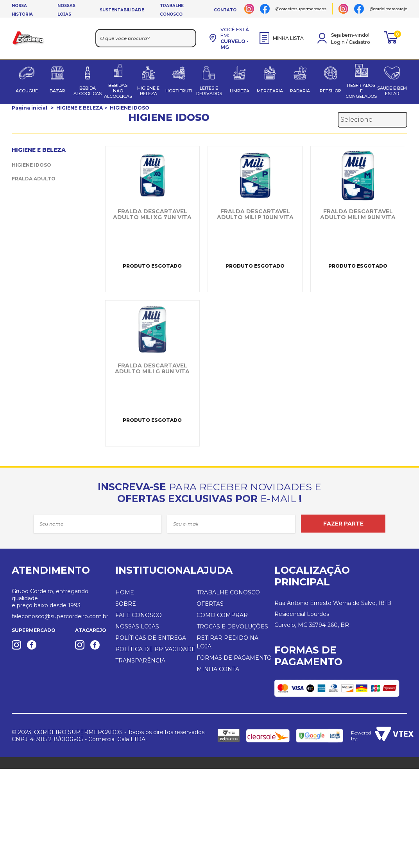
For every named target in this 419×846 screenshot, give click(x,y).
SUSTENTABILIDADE (122, 10)
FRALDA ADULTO (34, 179)
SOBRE (125, 603)
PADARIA (300, 91)
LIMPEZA (239, 91)
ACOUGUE (27, 91)
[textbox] (145, 38)
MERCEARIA (270, 91)
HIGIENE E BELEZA (148, 90)
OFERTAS (210, 603)
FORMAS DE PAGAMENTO (234, 657)
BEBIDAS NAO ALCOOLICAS (118, 91)
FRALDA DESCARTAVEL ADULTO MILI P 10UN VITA (255, 214)
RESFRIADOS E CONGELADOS (361, 91)
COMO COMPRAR (222, 615)
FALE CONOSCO (138, 615)
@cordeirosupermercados (301, 8)
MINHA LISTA (282, 38)
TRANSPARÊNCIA (140, 660)
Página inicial (29, 108)
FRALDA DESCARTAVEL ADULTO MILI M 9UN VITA (358, 214)
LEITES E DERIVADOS (209, 90)
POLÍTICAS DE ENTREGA (150, 637)
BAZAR (57, 91)
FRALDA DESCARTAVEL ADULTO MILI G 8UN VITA (152, 368)
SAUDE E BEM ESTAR (392, 90)
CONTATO (225, 10)
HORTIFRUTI (178, 91)
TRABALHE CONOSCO (228, 592)
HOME (124, 592)
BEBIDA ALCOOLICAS (87, 90)
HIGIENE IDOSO (129, 108)
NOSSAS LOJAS (137, 626)
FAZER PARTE (343, 523)
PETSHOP (330, 91)
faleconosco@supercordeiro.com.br (60, 616)
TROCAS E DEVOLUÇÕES (232, 626)
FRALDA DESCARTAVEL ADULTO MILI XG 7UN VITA (152, 214)
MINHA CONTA (218, 669)
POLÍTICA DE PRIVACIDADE (155, 649)
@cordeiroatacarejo (388, 8)
